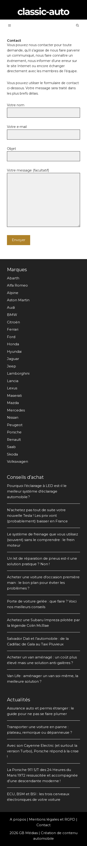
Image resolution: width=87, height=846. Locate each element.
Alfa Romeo (17, 285)
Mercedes (16, 410)
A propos (18, 819)
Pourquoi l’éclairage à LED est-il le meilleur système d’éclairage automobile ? (37, 491)
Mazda (13, 403)
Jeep (11, 366)
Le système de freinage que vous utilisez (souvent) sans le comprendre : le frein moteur (42, 540)
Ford (11, 337)
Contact (43, 825)
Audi (11, 307)
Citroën (13, 322)
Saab (11, 447)
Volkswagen (17, 461)
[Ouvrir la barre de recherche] (77, 25)
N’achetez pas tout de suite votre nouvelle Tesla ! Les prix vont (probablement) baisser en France (37, 515)
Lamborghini (18, 373)
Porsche (14, 432)
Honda (13, 344)
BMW (12, 314)
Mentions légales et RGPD (52, 819)
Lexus (12, 388)
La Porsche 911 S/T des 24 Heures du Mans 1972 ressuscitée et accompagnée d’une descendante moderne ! (42, 775)
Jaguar (13, 358)
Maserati (14, 395)
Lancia (12, 381)
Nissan (12, 417)
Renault (14, 439)
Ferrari (12, 329)
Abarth (13, 278)
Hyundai (14, 351)
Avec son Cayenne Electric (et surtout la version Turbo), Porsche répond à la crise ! (43, 751)
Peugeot (15, 425)
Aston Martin (18, 300)
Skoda (12, 454)
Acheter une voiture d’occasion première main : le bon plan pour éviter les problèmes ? (43, 582)
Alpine (12, 293)
